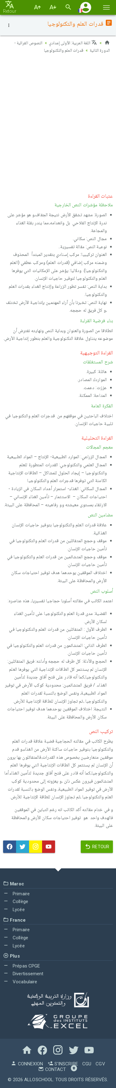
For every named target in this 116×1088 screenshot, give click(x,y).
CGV (100, 1064)
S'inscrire (63, 1064)
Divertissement (23, 973)
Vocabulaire (20, 982)
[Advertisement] (58, 122)
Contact (52, 1069)
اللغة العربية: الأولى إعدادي (73, 42)
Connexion (27, 1064)
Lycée (14, 909)
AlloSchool (38, 1079)
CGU (86, 1064)
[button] (85, 7)
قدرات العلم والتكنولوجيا (63, 50)
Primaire (16, 894)
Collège (15, 901)
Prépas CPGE (21, 966)
